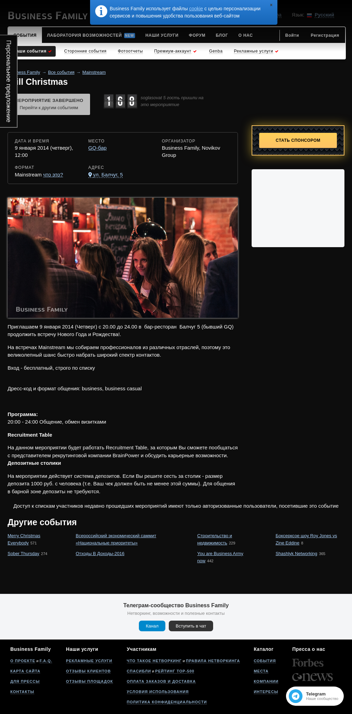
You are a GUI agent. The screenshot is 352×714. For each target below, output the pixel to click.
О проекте (22, 661)
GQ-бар (97, 148)
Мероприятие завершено (48, 105)
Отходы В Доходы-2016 (100, 553)
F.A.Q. (46, 661)
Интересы (266, 692)
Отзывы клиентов (88, 671)
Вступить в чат (191, 626)
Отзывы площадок (89, 681)
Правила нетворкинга (213, 661)
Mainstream (94, 72)
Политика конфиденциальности (167, 702)
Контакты (22, 692)
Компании (266, 681)
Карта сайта (25, 671)
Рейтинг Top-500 (175, 671)
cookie (196, 8)
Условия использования (158, 692)
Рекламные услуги (89, 661)
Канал (152, 626)
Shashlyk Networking (296, 553)
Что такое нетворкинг (154, 661)
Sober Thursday (23, 553)
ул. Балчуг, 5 (108, 174)
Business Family (24, 72)
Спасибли (139, 671)
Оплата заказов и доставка (161, 681)
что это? (53, 174)
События (265, 661)
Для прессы (25, 681)
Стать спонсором (298, 140)
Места (261, 671)
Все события (61, 72)
